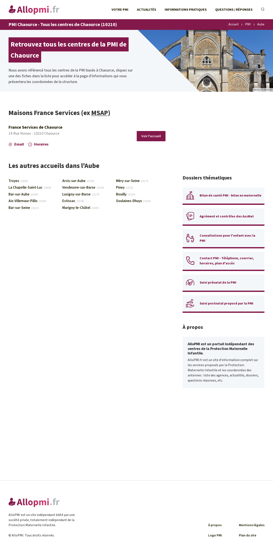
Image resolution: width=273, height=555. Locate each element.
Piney (124, 187)
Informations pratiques (186, 9)
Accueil (233, 24)
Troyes (18, 181)
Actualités (146, 9)
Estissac (73, 201)
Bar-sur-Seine (24, 207)
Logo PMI (215, 535)
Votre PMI (120, 9)
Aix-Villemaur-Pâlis (27, 201)
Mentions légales (251, 525)
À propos (215, 525)
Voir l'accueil (151, 136)
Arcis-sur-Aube (78, 181)
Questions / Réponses (234, 9)
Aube (260, 24)
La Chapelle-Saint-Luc (30, 187)
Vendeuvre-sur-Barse (83, 187)
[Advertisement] (223, 139)
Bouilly (125, 194)
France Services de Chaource (35, 127)
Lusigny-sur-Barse (80, 194)
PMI (248, 24)
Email (16, 144)
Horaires (38, 144)
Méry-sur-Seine (132, 181)
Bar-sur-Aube (23, 194)
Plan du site (247, 535)
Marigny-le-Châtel (80, 207)
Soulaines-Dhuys (133, 201)
